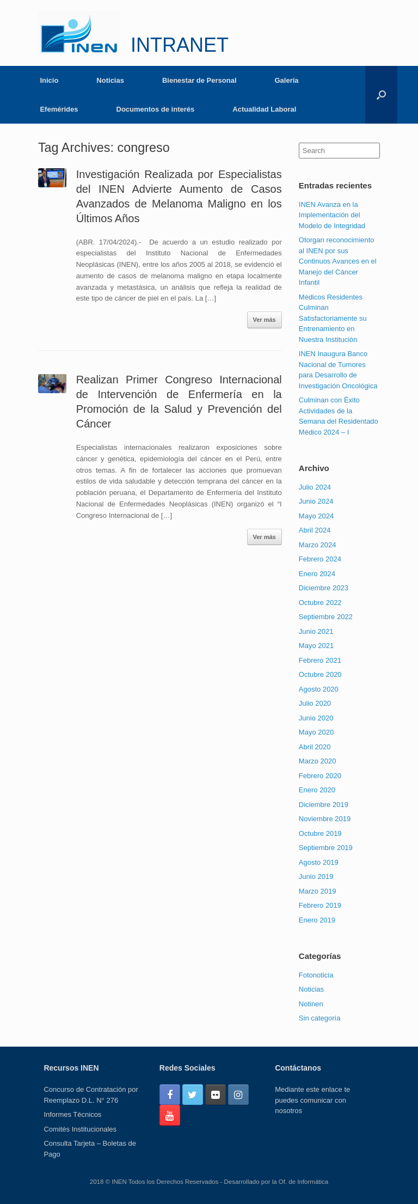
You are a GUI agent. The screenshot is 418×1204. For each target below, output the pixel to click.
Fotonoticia (316, 975)
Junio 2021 (316, 631)
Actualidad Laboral (264, 109)
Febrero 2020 (320, 776)
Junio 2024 (316, 501)
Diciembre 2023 (323, 588)
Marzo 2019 (317, 891)
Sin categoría (320, 1018)
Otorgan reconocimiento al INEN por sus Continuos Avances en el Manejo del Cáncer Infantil (338, 261)
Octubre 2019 (320, 833)
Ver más (264, 319)
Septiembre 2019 (326, 848)
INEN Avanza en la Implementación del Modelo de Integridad (332, 215)
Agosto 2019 (319, 862)
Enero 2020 (317, 790)
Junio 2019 (316, 876)
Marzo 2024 (317, 545)
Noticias (110, 80)
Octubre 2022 (320, 602)
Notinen (311, 1004)
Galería (287, 80)
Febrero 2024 (320, 559)
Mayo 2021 (316, 645)
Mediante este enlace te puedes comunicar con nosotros (312, 1100)
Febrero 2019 (320, 905)
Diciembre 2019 (323, 804)
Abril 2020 (315, 747)
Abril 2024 (315, 530)
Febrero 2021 (320, 660)
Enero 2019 (317, 920)
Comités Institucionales (80, 1129)
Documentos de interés (155, 109)
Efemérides (59, 109)
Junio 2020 (316, 718)
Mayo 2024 (316, 516)
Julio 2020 (315, 703)
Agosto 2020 (319, 689)
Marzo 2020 (317, 761)
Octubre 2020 (320, 674)
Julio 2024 (315, 487)
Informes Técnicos (72, 1114)
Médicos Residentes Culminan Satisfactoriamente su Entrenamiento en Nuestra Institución (333, 318)
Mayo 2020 (316, 732)
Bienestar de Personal (199, 80)
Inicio (49, 80)
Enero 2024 (317, 574)
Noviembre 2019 (325, 819)
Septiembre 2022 (326, 617)
